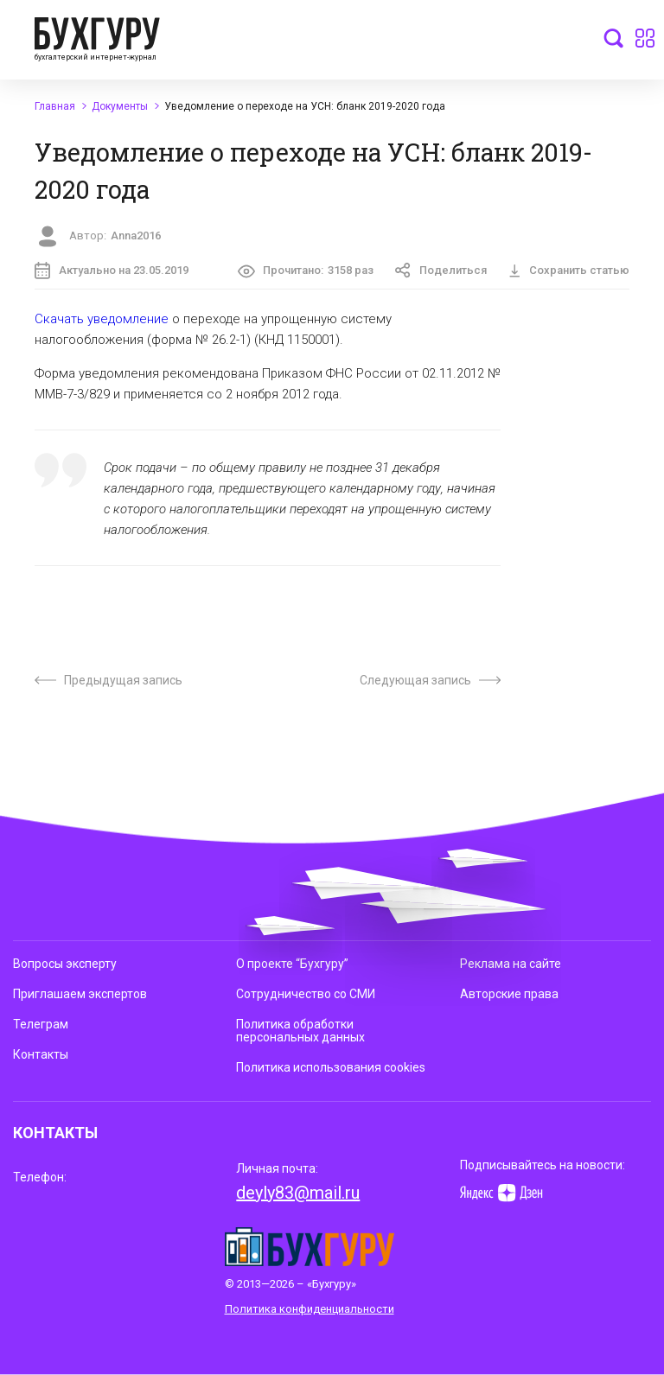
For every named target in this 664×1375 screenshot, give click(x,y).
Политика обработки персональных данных (300, 1030)
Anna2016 (136, 235)
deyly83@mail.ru (298, 1192)
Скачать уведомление (102, 319)
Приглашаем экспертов (80, 994)
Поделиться (441, 270)
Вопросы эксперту (65, 964)
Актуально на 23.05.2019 (111, 270)
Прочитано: (306, 271)
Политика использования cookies (330, 1067)
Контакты (40, 1054)
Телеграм (40, 1024)
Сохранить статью (568, 270)
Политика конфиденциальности (309, 1308)
